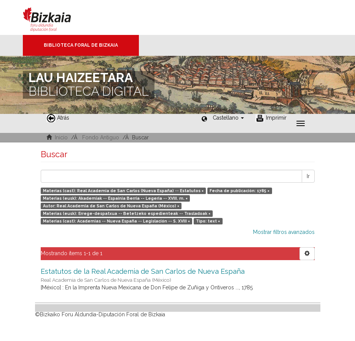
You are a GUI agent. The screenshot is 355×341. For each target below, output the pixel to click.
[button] (228, 118)
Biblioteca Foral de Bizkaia (81, 45)
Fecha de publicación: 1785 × (239, 190)
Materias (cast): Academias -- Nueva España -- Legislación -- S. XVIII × (116, 221)
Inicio (61, 137)
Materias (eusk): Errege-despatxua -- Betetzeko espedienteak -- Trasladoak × (126, 213)
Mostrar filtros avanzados (284, 232)
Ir (308, 176)
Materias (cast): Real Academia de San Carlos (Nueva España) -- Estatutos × (123, 190)
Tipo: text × (208, 221)
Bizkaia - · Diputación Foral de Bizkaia (55, 17)
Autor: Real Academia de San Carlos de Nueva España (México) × (111, 206)
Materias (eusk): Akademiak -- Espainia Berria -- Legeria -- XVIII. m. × (115, 198)
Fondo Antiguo (100, 137)
